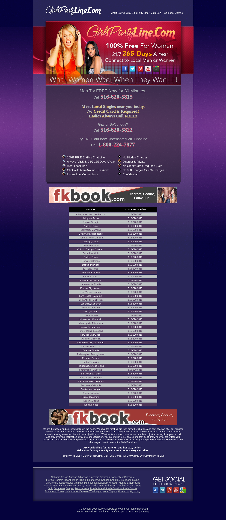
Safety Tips (118, 511)
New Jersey (77, 485)
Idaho (75, 479)
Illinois (82, 479)
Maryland (51, 482)
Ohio (50, 488)
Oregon (70, 488)
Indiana (91, 479)
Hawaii (67, 479)
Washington (95, 491)
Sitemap (144, 511)
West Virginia (110, 491)
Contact (179, 12)
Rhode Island (97, 488)
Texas (60, 491)
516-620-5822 (116, 129)
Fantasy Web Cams (71, 455)
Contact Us (132, 511)
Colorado (105, 477)
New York (104, 485)
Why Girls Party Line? (138, 12)
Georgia (59, 479)
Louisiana (126, 479)
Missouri (113, 482)
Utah (67, 491)
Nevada (48, 485)
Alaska (64, 477)
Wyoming (135, 491)
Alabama (55, 477)
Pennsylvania (82, 488)
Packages (168, 12)
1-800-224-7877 (116, 144)
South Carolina (113, 488)
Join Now (156, 12)
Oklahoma (59, 488)
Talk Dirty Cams (130, 455)
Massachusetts (64, 482)
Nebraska (134, 482)
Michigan (79, 482)
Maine (135, 479)
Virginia (84, 491)
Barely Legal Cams (92, 455)
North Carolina (118, 485)
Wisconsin (123, 491)
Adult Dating (118, 12)
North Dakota (134, 485)
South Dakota (129, 488)
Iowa (98, 479)
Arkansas (83, 477)
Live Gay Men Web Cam (151, 455)
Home (80, 511)
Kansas (105, 479)
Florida (50, 479)
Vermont (75, 491)
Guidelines (91, 511)
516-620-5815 (116, 96)
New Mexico (91, 485)
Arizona (73, 477)
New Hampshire (62, 485)
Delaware (129, 477)
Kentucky (115, 479)
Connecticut (117, 477)
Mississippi (102, 482)
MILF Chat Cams (112, 455)
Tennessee (51, 491)
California (94, 477)
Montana (123, 482)
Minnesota (90, 482)
